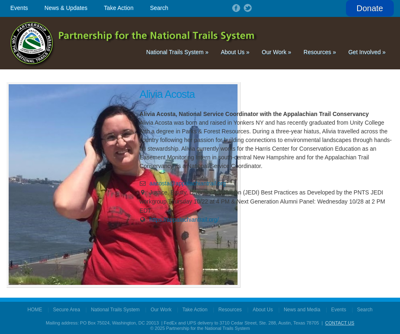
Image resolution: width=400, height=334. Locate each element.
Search (159, 8)
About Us (235, 52)
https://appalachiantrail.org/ (184, 219)
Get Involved (367, 52)
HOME (35, 310)
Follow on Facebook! (235, 8)
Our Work (276, 52)
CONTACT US (340, 322)
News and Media (302, 310)
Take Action (119, 8)
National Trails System (177, 52)
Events (19, 8)
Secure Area (66, 310)
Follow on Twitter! (247, 8)
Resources (320, 52)
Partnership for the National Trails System (134, 43)
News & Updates (66, 8)
